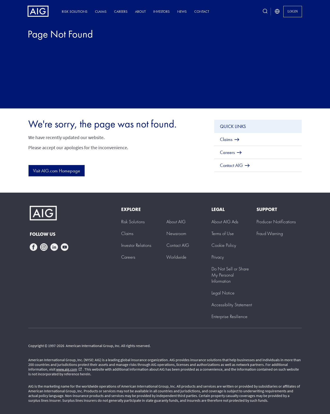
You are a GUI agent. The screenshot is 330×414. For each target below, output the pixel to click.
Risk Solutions (74, 11)
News (182, 11)
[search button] (265, 11)
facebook (33, 247)
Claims (101, 11)
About (140, 11)
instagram (44, 247)
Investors (161, 11)
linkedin (54, 247)
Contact (201, 11)
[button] (230, 275)
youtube (64, 247)
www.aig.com (69, 369)
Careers (121, 11)
